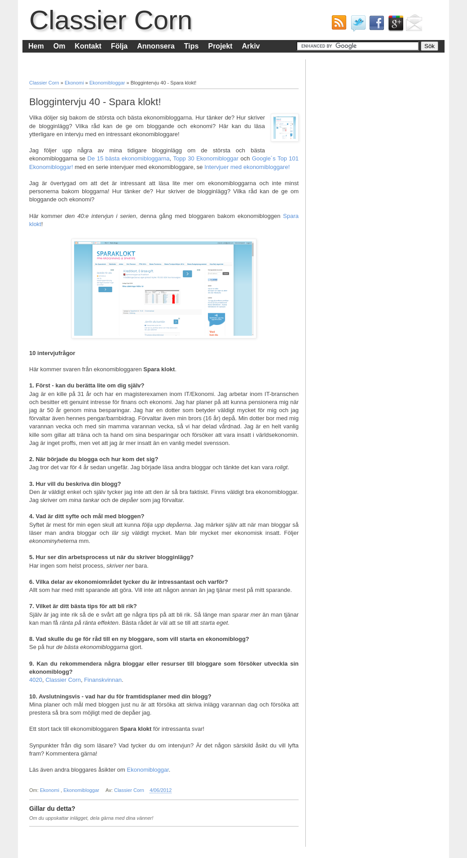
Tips (191, 46)
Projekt (220, 46)
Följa (119, 46)
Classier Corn (110, 20)
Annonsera (156, 46)
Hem (36, 46)
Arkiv (251, 46)
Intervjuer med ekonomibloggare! (247, 167)
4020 (35, 679)
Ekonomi (75, 82)
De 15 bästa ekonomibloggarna (129, 158)
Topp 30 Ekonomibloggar (205, 158)
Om (59, 46)
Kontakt (88, 46)
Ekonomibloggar (108, 82)
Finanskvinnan (103, 679)
